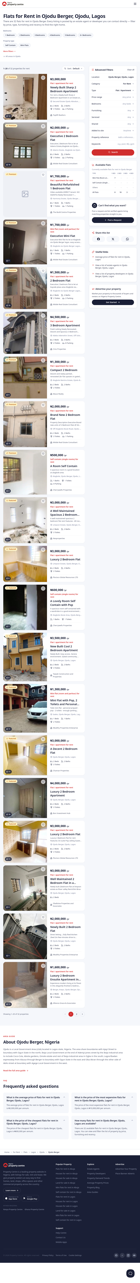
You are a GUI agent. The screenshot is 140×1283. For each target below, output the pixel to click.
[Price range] (128, 97)
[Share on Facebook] (98, 239)
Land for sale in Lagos (65, 1231)
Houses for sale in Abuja (66, 1198)
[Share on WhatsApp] (127, 239)
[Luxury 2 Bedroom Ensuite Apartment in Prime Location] (44, 1005)
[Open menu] (135, 4)
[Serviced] (131, 117)
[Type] (125, 90)
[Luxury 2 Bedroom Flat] (44, 584)
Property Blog (93, 1207)
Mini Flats (24, 45)
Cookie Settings (75, 1275)
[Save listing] (43, 78)
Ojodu (42, 1172)
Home (6, 1172)
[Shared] (131, 124)
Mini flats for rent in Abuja (67, 1207)
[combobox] (119, 77)
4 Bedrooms (55, 35)
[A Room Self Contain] (44, 472)
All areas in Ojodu (11, 56)
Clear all (130, 69)
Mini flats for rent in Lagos (67, 1235)
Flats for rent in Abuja (65, 1189)
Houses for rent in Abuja (66, 1193)
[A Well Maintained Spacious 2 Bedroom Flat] (44, 520)
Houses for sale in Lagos (67, 1226)
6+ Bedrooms (85, 35)
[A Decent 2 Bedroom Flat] (44, 776)
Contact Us (60, 1257)
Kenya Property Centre (12, 1229)
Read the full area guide (15, 1090)
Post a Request (113, 220)
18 (120, 192)
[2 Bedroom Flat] (44, 288)
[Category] (128, 83)
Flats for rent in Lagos (65, 1217)
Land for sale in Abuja (65, 1203)
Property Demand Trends (98, 1198)
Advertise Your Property (126, 1189)
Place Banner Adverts (125, 1193)
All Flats (95, 192)
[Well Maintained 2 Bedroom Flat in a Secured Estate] (44, 908)
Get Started (113, 302)
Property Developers (96, 1193)
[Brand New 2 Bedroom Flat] (44, 424)
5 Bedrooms (70, 35)
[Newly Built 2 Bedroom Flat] (44, 957)
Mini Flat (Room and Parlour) (103, 178)
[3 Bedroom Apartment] (44, 333)
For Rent (16, 1172)
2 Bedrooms (25, 35)
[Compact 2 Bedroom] (44, 378)
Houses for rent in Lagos (67, 1221)
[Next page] (82, 1034)
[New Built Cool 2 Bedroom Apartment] (44, 677)
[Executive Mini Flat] (44, 242)
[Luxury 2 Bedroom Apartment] (44, 818)
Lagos (33, 1172)
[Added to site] (128, 130)
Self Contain (10, 45)
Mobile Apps (61, 1262)
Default (73, 68)
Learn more (12, 1210)
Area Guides (92, 1212)
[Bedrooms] (128, 103)
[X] (122, 1275)
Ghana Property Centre (34, 1229)
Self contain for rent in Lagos (69, 1240)
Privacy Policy (47, 1275)
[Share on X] (113, 239)
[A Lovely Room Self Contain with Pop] (44, 627)
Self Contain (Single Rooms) (103, 183)
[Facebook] (116, 1275)
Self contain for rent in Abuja (68, 1212)
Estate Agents (93, 1189)
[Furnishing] (131, 110)
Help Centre (61, 1253)
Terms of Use (61, 1275)
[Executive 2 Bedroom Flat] (44, 145)
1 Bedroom (10, 35)
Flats (25, 1172)
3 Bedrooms (40, 35)
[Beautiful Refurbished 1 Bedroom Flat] (44, 194)
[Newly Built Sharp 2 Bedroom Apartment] (44, 97)
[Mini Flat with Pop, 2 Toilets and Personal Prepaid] (44, 728)
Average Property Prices (98, 1203)
